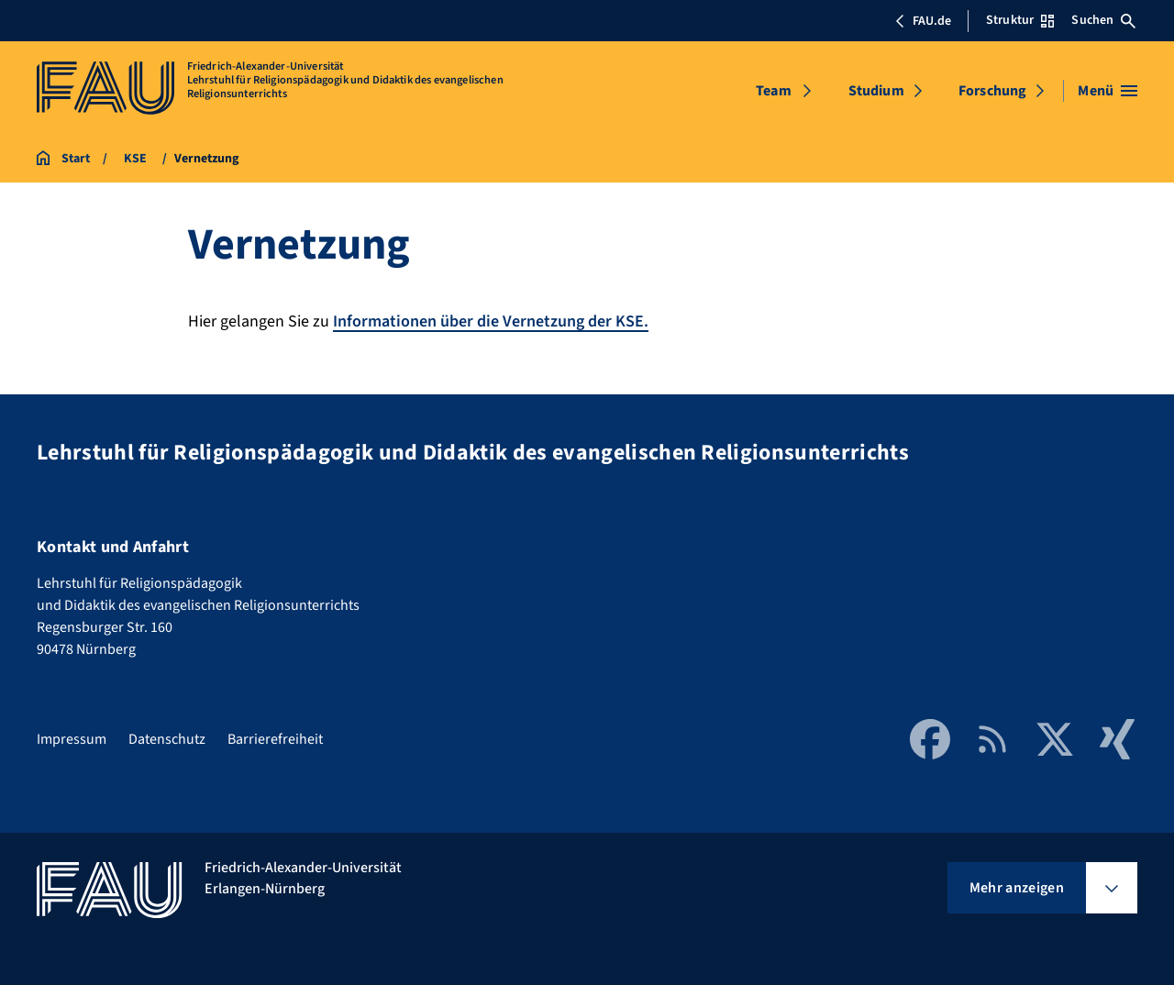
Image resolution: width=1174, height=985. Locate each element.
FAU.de (922, 21)
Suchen (1103, 20)
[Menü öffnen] (1107, 91)
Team (774, 91)
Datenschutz (166, 739)
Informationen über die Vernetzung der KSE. (490, 321)
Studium (876, 91)
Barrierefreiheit (275, 739)
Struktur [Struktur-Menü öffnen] (1020, 20)
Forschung (992, 91)
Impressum (71, 739)
